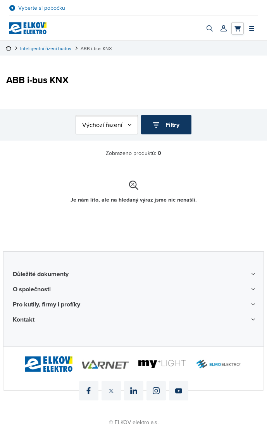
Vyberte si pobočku (41, 8)
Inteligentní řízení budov (45, 48)
